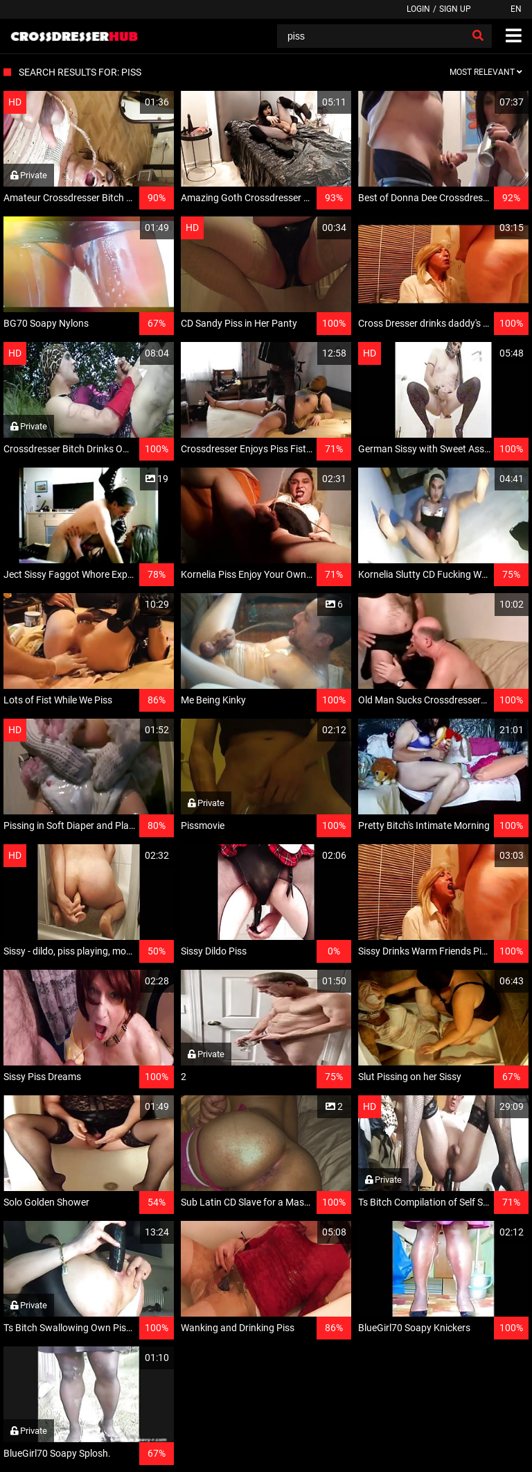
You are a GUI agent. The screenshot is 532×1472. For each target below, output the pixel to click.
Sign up (455, 9)
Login (418, 9)
